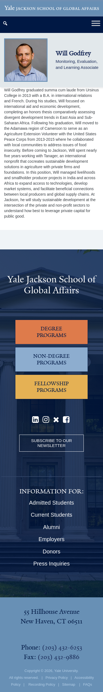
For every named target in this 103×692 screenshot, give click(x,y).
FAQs (87, 684)
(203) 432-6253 (62, 647)
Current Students (51, 515)
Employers (51, 539)
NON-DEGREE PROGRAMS (51, 359)
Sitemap (68, 684)
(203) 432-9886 (58, 657)
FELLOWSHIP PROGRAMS (51, 386)
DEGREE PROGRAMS (51, 332)
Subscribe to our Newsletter (51, 443)
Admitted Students (51, 503)
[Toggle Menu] (95, 23)
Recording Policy (41, 684)
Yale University (65, 671)
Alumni (51, 527)
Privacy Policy (57, 678)
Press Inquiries (51, 564)
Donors (51, 551)
